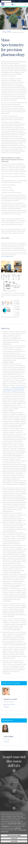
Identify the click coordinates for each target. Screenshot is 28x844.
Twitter (14, 813)
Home (3, 31)
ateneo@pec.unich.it (15, 796)
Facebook (10, 813)
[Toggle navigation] (25, 1)
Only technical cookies (14, 838)
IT (21, 1)
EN (19, 1)
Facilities (9, 31)
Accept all (14, 841)
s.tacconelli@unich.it (7, 256)
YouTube (18, 813)
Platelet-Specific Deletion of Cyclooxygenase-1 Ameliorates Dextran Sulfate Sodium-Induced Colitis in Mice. (15, 389)
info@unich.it (15, 795)
